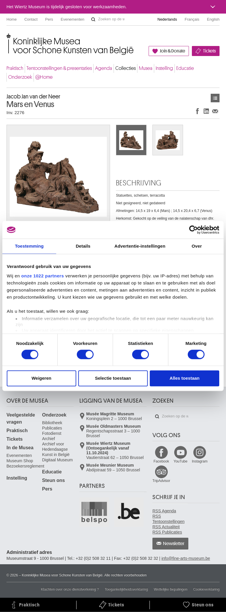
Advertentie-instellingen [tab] (139, 246)
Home (11, 19)
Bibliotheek (52, 422)
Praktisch (14, 68)
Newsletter (174, 543)
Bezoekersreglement (25, 466)
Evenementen (72, 19)
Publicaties (52, 428)
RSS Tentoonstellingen (168, 519)
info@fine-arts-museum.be (186, 558)
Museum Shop (19, 460)
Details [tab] (83, 246)
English (213, 19)
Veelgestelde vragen (20, 418)
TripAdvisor (161, 481)
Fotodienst (51, 433)
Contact (31, 19)
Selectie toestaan (113, 378)
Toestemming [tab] (29, 246)
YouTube (180, 461)
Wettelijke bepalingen (170, 589)
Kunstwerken (215, 98)
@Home (44, 77)
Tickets (209, 51)
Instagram (199, 461)
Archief (48, 438)
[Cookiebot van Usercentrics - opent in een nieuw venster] (193, 229)
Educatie (185, 68)
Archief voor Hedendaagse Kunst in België (55, 449)
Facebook (161, 461)
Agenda (103, 68)
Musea (145, 68)
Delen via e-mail (215, 111)
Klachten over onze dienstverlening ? (70, 589)
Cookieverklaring (206, 589)
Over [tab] (197, 246)
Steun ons (53, 480)
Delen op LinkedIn (206, 111)
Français (192, 19)
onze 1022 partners (42, 275)
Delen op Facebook (197, 111)
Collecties (125, 68)
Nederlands (167, 19)
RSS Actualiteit (166, 526)
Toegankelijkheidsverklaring (126, 589)
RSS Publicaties (167, 532)
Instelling (164, 68)
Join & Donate (172, 51)
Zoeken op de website (93, 19)
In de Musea (20, 447)
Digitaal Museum (57, 460)
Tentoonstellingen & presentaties (59, 68)
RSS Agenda (164, 511)
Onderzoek (20, 77)
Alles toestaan (185, 378)
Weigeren (41, 378)
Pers (49, 19)
